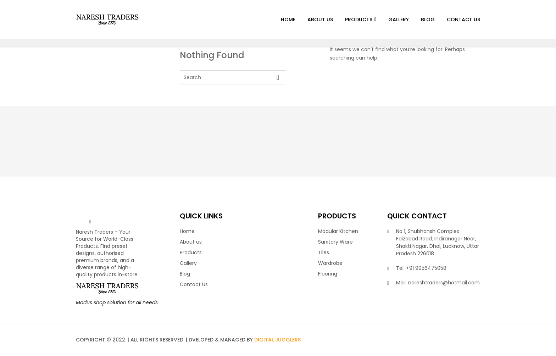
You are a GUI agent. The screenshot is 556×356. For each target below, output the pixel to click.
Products (358, 19)
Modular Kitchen (338, 231)
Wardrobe (330, 263)
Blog (428, 19)
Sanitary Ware (335, 241)
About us (320, 19)
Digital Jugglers (277, 339)
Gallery (398, 19)
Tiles (323, 252)
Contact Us (463, 19)
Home (288, 19)
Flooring (327, 273)
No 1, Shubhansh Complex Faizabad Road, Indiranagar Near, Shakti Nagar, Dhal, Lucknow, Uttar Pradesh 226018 (437, 242)
